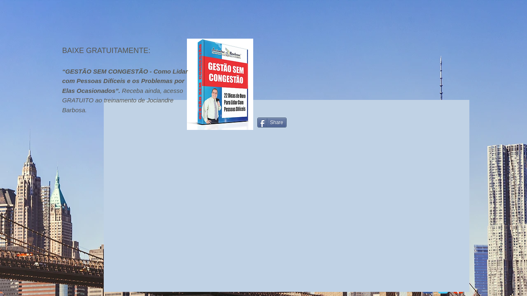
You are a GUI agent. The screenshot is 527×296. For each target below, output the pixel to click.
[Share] (272, 122)
